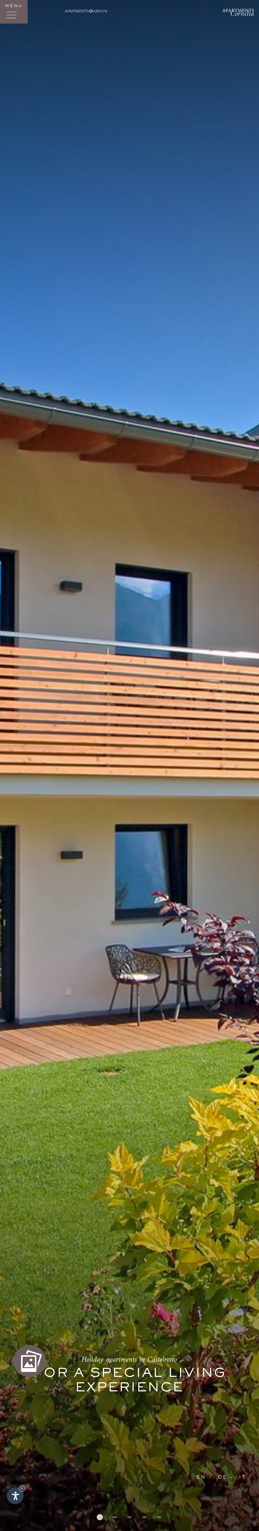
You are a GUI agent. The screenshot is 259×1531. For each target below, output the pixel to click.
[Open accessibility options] (15, 1495)
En (201, 1477)
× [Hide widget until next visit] (22, 1488)
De (222, 1477)
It (242, 1477)
